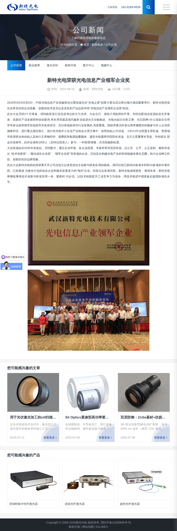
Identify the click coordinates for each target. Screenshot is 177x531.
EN (115, 7)
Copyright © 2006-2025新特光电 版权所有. (73, 522)
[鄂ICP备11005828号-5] (116, 522)
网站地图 (88, 526)
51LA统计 (102, 526)
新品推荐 (34, 65)
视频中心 (106, 65)
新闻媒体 (97, 44)
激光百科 (52, 65)
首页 (86, 44)
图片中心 (88, 65)
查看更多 (50, 437)
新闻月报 (70, 65)
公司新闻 (111, 44)
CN (110, 7)
